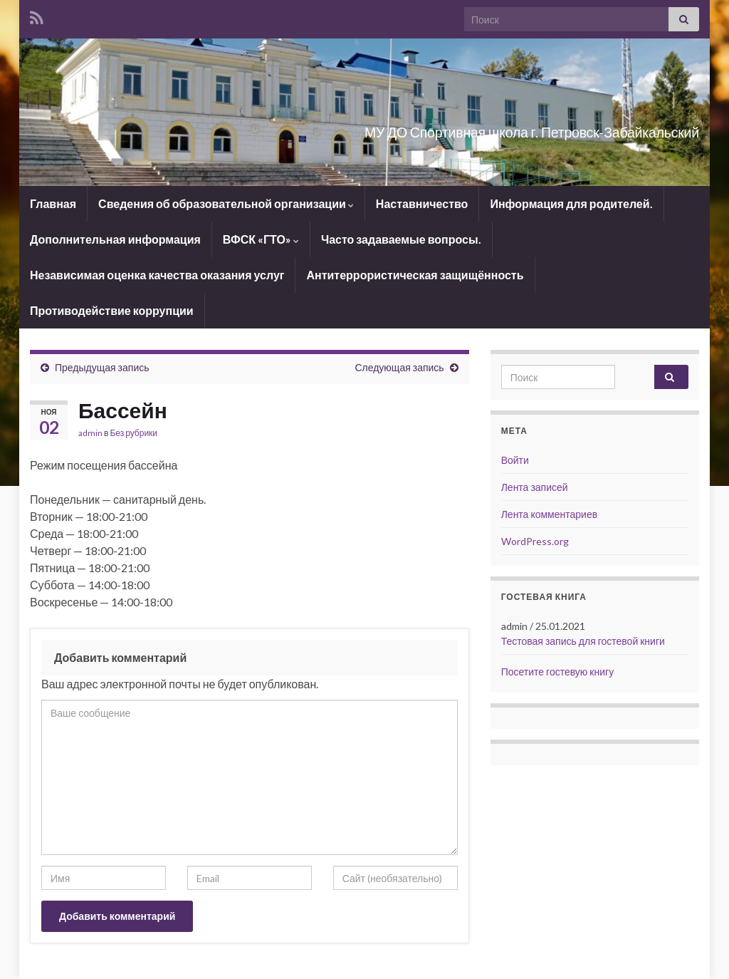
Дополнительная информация (115, 239)
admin (90, 433)
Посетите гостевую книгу (557, 671)
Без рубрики (133, 433)
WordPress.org (535, 541)
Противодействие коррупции (112, 310)
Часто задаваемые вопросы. (401, 239)
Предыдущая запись (102, 367)
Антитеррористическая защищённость (414, 274)
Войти (515, 460)
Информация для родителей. (571, 203)
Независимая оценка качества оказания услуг (157, 274)
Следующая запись (399, 367)
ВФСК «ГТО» (261, 239)
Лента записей (534, 487)
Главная (53, 203)
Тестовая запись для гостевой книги (583, 641)
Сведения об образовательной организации (226, 203)
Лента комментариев (549, 514)
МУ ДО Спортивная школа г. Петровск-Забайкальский (436, 129)
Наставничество (422, 203)
